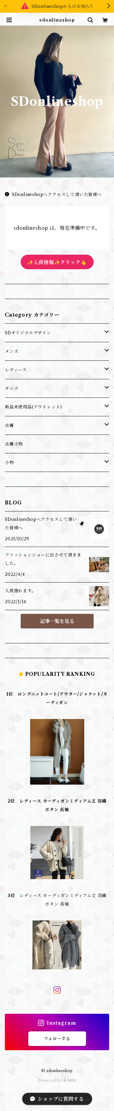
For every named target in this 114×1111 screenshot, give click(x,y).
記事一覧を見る (57, 621)
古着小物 (14, 444)
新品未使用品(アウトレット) (33, 407)
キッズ (11, 388)
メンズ (11, 351)
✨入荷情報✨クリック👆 (57, 262)
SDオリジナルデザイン (28, 332)
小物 (9, 462)
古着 (9, 425)
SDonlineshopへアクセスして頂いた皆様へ (53, 194)
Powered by (57, 1080)
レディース (16, 370)
